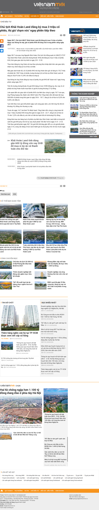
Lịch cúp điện (21, 478)
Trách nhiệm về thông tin (6, 507)
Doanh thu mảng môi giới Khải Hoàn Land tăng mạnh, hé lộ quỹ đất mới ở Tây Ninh (10, 222)
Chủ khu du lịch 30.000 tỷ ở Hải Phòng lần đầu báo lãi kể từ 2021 (23, 264)
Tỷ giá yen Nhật (89, 475)
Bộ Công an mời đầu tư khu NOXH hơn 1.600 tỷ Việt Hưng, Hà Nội (55, 446)
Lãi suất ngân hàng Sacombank (12, 480)
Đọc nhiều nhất (49, 303)
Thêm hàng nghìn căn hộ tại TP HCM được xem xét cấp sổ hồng (19, 334)
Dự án (27, 16)
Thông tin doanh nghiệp (82, 94)
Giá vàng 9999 (20, 475)
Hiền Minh (3, 35)
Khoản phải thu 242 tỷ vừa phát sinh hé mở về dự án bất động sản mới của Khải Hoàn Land (10, 248)
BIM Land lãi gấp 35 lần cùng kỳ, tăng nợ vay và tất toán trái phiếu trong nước (57, 285)
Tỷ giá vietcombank (8, 478)
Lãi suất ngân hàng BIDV (31, 480)
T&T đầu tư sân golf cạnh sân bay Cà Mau (55, 440)
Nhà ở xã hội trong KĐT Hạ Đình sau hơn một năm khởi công (56, 460)
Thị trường (19, 16)
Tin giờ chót (8, 303)
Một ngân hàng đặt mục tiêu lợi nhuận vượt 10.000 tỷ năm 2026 (90, 59)
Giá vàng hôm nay (7, 475)
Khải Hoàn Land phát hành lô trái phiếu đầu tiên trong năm (34, 167)
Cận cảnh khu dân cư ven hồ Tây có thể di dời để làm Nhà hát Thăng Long (27, 434)
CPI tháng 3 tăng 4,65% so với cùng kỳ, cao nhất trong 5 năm (90, 70)
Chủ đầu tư (35, 16)
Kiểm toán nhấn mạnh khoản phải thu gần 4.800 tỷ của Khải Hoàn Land (33, 222)
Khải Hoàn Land (5, 194)
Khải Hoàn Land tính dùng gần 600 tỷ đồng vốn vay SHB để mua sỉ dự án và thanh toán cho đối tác (27, 144)
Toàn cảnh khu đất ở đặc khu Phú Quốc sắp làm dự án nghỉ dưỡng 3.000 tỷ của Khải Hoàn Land (33, 248)
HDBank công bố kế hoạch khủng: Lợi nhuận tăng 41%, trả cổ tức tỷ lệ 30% (90, 49)
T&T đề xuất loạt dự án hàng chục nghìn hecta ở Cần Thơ (22, 284)
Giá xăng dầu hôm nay (33, 475)
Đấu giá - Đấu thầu (47, 16)
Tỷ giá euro (69, 475)
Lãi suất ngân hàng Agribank (74, 478)
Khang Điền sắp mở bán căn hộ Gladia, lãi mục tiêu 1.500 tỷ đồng (58, 264)
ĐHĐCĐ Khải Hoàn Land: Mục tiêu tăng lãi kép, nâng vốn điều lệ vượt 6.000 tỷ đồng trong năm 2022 (34, 161)
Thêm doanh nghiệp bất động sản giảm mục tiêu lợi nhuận (22, 274)
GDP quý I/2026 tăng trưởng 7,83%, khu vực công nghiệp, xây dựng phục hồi (90, 38)
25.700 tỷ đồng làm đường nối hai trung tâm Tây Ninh (17, 358)
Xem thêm (94, 136)
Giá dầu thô (45, 475)
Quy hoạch (9, 16)
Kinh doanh (60, 16)
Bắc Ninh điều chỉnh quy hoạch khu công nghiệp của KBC (88, 122)
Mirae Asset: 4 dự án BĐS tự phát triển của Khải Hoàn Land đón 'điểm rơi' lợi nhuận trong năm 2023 (39, 49)
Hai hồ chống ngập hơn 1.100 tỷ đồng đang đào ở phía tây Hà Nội (20, 391)
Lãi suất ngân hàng (33, 478)
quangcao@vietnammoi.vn (80, 498)
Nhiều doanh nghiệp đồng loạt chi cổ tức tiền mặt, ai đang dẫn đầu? (90, 81)
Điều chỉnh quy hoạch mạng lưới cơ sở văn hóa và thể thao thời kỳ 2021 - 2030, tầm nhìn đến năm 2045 (53, 348)
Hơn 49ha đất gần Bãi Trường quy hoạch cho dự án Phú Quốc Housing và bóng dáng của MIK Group (88, 131)
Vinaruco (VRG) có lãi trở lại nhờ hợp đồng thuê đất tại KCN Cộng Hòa (88, 106)
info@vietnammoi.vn (9, 506)
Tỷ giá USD (79, 475)
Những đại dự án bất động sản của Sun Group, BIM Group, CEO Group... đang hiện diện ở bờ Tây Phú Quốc (56, 223)
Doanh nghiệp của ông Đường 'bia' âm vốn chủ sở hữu (58, 274)
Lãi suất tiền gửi (58, 478)
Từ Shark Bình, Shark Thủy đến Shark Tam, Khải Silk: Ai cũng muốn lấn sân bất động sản (89, 115)
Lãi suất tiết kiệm (46, 478)
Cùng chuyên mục (9, 258)
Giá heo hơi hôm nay (57, 475)
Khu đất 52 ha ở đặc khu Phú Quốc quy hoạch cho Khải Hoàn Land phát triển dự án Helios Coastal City (56, 248)
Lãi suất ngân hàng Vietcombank (72, 480)
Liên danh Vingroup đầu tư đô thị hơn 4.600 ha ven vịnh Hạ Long (88, 99)
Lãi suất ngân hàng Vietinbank (50, 480)
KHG (14, 194)
